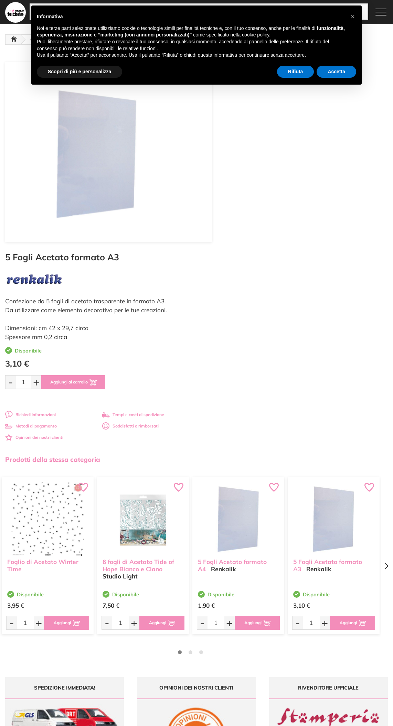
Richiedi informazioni (229, 224)
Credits (291, 716)
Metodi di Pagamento (254, 628)
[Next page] (386, 375)
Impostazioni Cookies (254, 654)
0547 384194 (126, 649)
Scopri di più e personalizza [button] (79, 71)
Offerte (175, 628)
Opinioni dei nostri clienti (233, 247)
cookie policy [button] (255, 34)
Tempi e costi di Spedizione (260, 634)
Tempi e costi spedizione (47, 559)
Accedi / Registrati (186, 648)
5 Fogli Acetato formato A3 (327, 374)
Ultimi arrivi (180, 621)
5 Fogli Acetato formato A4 (232, 374)
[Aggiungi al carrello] (273, 192)
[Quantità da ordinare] (222, 191)
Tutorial (176, 634)
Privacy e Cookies (251, 648)
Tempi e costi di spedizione (332, 224)
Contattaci (179, 654)
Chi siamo (178, 641)
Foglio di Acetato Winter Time (42, 374)
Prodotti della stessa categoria (52, 269)
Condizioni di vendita (254, 641)
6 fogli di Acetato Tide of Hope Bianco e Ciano (138, 374)
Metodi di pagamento (230, 235)
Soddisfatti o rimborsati (329, 235)
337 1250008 (126, 669)
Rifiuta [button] (295, 71)
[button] (352, 16)
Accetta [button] (336, 71)
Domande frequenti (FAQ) (259, 621)
